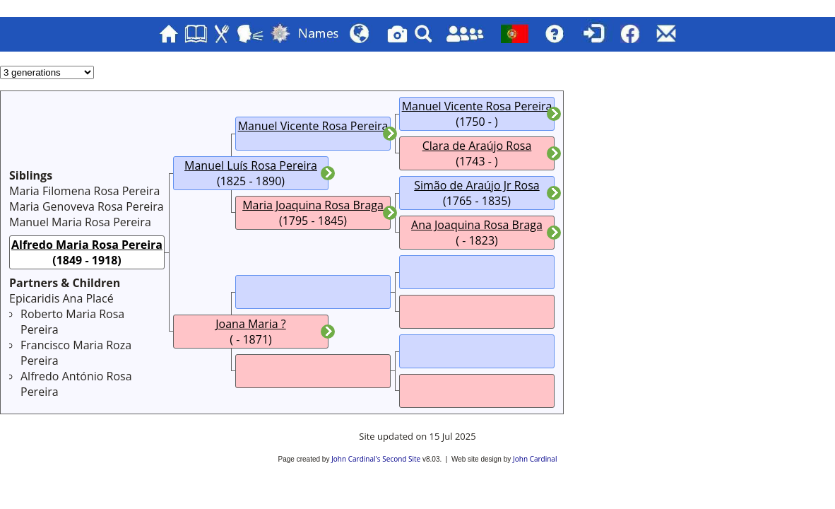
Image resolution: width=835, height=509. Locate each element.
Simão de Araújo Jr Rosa (476, 185)
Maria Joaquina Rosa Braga (313, 205)
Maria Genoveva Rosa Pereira (86, 206)
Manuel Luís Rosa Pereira (250, 165)
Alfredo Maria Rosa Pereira (86, 244)
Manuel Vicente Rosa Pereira (313, 126)
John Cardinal (535, 459)
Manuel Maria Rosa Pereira (80, 222)
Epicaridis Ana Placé (61, 298)
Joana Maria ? (250, 324)
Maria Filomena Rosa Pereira (84, 191)
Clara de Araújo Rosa (477, 145)
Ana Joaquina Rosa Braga (477, 225)
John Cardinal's (355, 459)
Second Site (401, 459)
